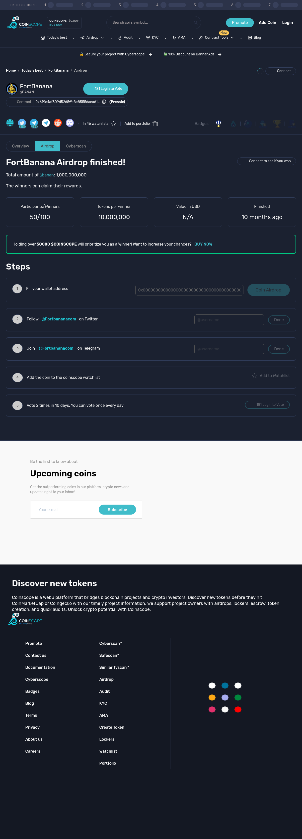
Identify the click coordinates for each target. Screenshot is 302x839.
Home (11, 70)
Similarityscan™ (114, 667)
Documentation (40, 667)
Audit (104, 691)
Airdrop (80, 70)
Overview (20, 146)
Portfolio (107, 763)
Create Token (111, 727)
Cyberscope (36, 679)
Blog (29, 703)
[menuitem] (54, 38)
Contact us (35, 655)
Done (279, 319)
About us (34, 739)
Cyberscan (76, 146)
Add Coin (267, 22)
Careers (32, 751)
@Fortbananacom (59, 319)
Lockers (106, 739)
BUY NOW (203, 244)
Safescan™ (109, 655)
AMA (103, 715)
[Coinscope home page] (24, 22)
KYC (103, 703)
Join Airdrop (268, 290)
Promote (240, 22)
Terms (31, 715)
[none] (93, 38)
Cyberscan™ (110, 643)
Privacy (32, 727)
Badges (202, 123)
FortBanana (58, 70)
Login (287, 22)
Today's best (32, 70)
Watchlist (108, 751)
